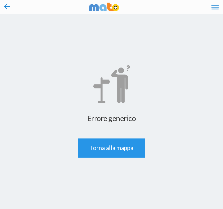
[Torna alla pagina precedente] (7, 7)
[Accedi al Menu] (215, 7)
